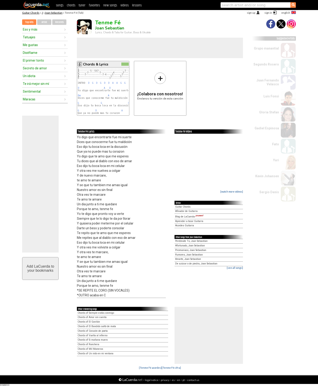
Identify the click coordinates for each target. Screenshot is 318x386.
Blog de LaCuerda (189, 216)
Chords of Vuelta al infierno (92, 335)
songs (59, 5)
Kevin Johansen (267, 176)
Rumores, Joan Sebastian (189, 254)
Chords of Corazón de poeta (93, 330)
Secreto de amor (35, 68)
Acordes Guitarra (184, 225)
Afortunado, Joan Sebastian (190, 245)
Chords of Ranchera (88, 344)
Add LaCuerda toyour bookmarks (40, 268)
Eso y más (30, 29)
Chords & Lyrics (95, 64)
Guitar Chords (30, 12)
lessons (137, 5)
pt (183, 379)
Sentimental (32, 91)
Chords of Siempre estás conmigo (96, 312)
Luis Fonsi (271, 96)
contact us (193, 379)
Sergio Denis (269, 192)
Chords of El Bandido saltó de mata (97, 326)
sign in (268, 12)
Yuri (276, 160)
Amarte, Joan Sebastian (188, 259)
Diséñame (30, 53)
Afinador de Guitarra (186, 211)
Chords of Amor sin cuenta (92, 317)
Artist (44, 22)
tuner (82, 5)
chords (71, 5)
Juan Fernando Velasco (267, 82)
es (173, 379)
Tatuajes (29, 37)
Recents (59, 22)
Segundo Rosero (266, 64)
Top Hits (29, 22)
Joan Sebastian (54, 12)
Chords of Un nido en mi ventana (95, 353)
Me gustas (30, 45)
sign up (251, 12)
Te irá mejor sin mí (36, 84)
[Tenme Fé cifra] (171, 367)
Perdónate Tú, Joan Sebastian (191, 241)
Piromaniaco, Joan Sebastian (190, 250)
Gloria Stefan (269, 112)
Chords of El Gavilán (89, 321)
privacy (165, 379)
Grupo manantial (266, 48)
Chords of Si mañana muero (93, 339)
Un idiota (29, 76)
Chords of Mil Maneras (90, 348)
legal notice (152, 379)
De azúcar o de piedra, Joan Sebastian (196, 263)
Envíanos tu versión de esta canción (160, 86)
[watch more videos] (231, 191)
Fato (275, 144)
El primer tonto (33, 60)
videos (124, 5)
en (178, 379)
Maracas (29, 99)
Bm (79, 95)
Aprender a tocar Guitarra (189, 221)
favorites (94, 5)
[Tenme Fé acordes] (150, 367)
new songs (110, 5)
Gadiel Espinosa (267, 128)
